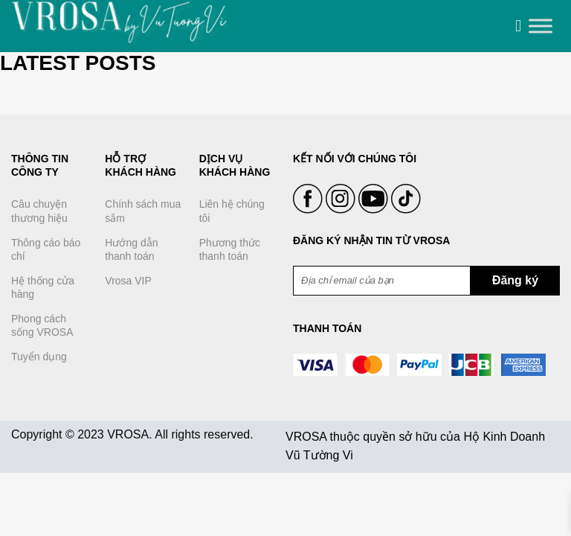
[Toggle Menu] (540, 26)
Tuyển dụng (39, 357)
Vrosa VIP (128, 281)
